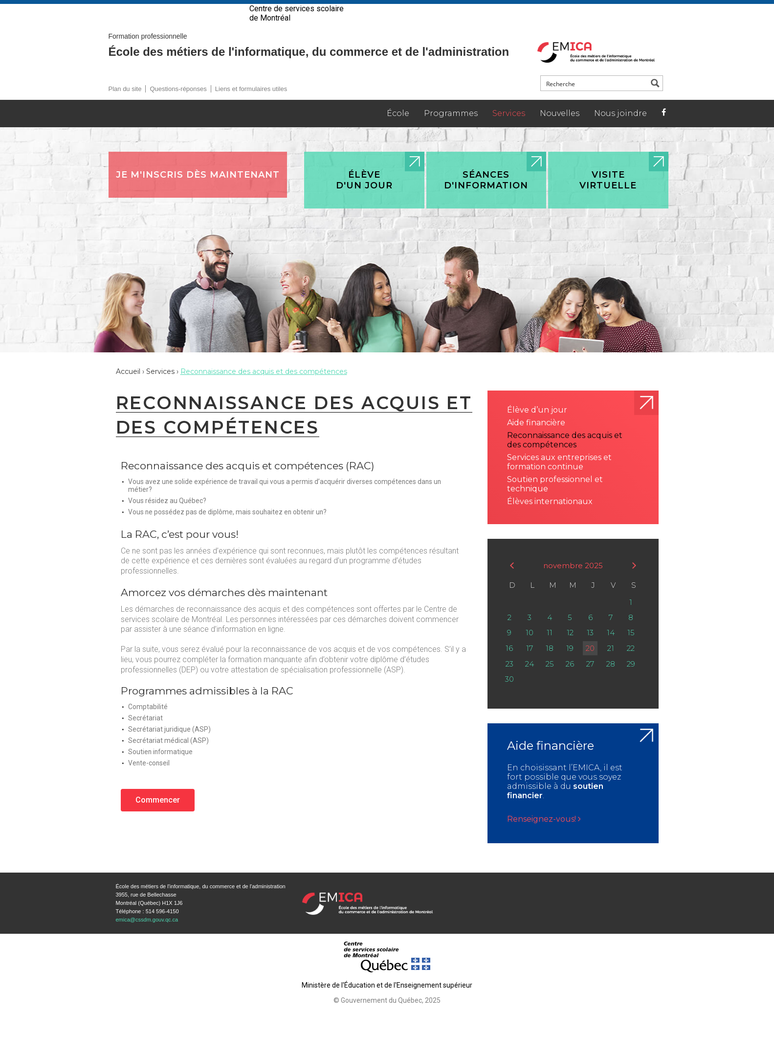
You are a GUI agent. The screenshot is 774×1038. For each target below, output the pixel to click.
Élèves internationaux (550, 518)
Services (508, 130)
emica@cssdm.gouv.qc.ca (147, 936)
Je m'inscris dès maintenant (198, 191)
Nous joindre (620, 130)
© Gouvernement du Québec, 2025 (387, 1017)
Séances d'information (486, 197)
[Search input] (594, 100)
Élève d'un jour (364, 197)
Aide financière (536, 439)
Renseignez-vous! (544, 835)
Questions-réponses (178, 105)
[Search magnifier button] (655, 99)
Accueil (128, 388)
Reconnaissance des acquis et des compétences (564, 456)
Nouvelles (559, 130)
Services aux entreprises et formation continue (559, 478)
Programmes (451, 130)
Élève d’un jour (537, 426)
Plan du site (125, 105)
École (398, 130)
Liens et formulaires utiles (251, 105)
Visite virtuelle (608, 197)
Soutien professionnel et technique (555, 500)
